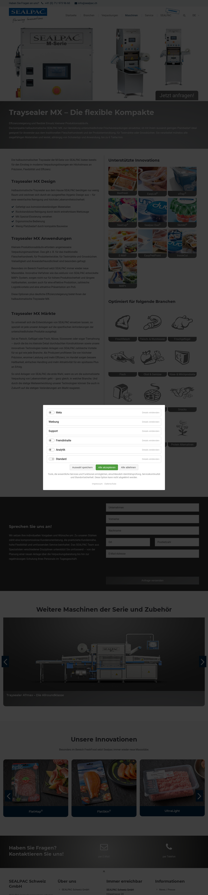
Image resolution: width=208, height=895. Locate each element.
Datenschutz (110, 484)
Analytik (60, 449)
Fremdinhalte (63, 440)
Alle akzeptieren (107, 467)
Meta (59, 412)
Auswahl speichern (82, 467)
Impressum (97, 484)
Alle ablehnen (128, 467)
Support (53, 431)
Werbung (54, 421)
